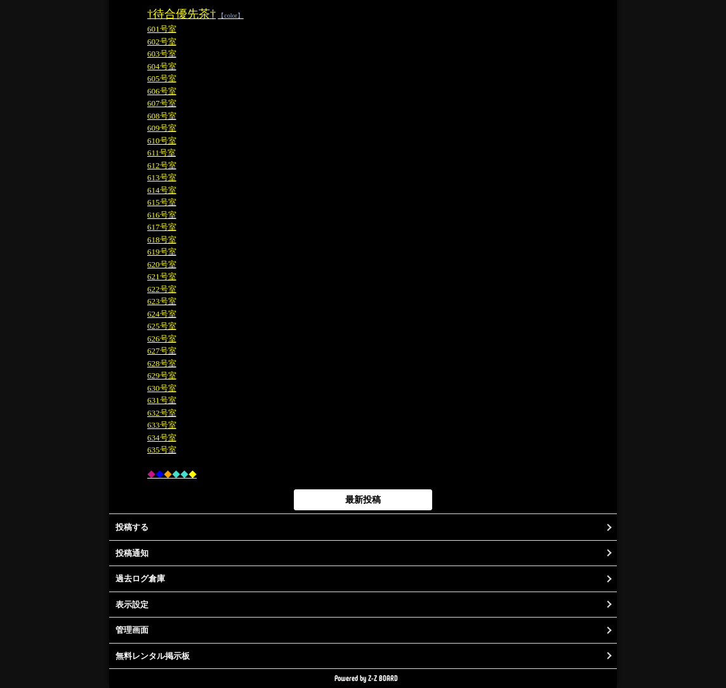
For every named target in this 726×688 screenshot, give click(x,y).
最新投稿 (363, 499)
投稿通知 (132, 553)
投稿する (132, 527)
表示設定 (132, 604)
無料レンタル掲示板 (153, 656)
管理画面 (132, 630)
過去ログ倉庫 (140, 578)
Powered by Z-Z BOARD (366, 678)
